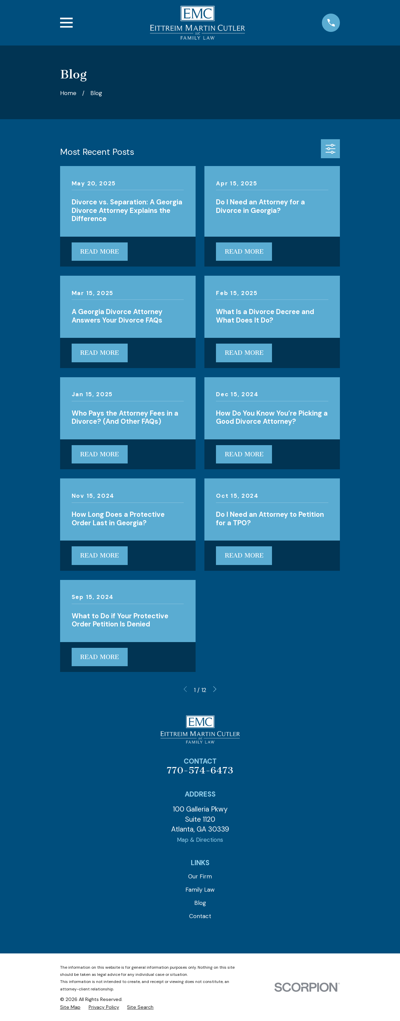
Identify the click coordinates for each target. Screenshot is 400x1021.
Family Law (200, 889)
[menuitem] (70, 1007)
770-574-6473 (200, 770)
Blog (200, 903)
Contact (200, 916)
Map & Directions (200, 839)
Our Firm (200, 876)
